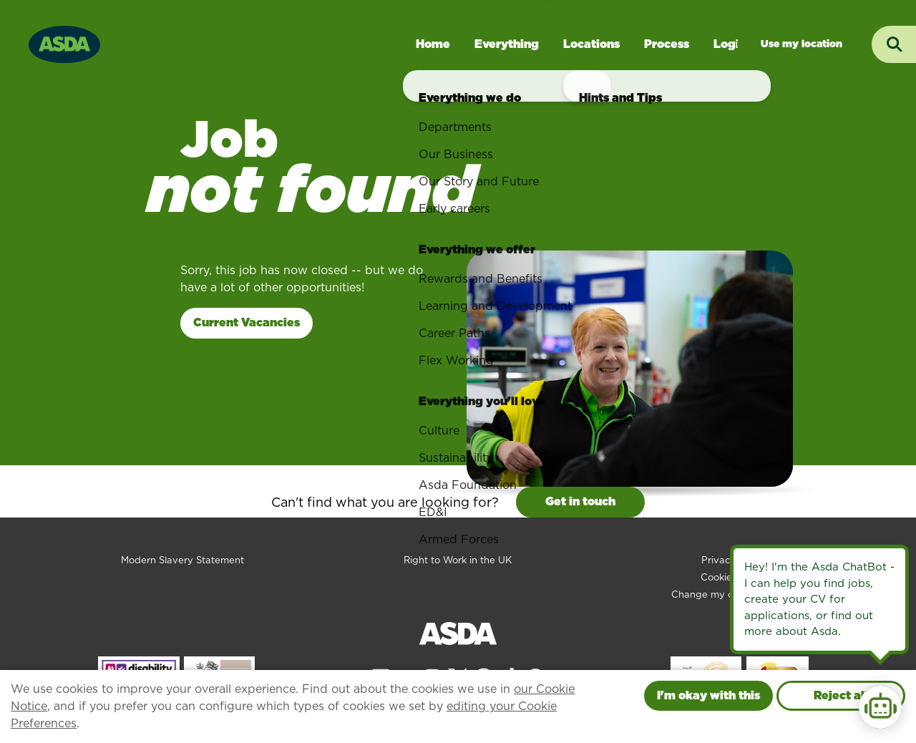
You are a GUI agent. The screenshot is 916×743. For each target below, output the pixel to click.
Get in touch (580, 501)
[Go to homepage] (64, 42)
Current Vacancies (246, 322)
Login (729, 44)
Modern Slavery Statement (182, 560)
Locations (591, 44)
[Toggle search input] (894, 44)
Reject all (841, 695)
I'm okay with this (708, 695)
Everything (506, 44)
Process (666, 44)
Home (433, 44)
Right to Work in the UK (458, 560)
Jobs (801, 44)
